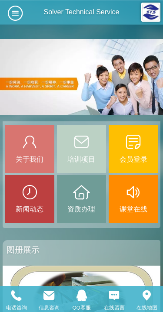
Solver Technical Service (81, 12)
